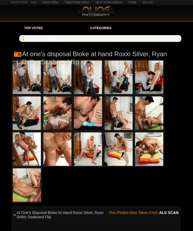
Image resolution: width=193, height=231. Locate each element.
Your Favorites (66, 28)
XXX (33, 2)
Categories (101, 28)
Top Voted (33, 28)
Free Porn (50, 2)
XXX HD (148, 2)
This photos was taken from (143, 212)
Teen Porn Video (76, 2)
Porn (132, 2)
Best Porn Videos (109, 2)
